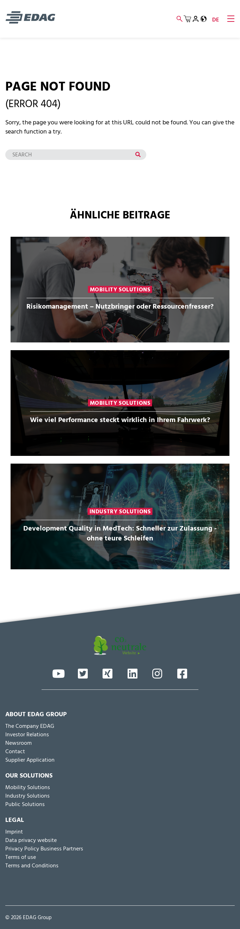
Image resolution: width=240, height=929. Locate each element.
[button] (204, 19)
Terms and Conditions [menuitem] (32, 866)
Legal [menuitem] (14, 820)
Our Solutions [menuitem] (29, 776)
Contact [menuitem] (15, 752)
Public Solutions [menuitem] (25, 804)
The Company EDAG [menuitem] (29, 726)
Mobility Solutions (120, 289)
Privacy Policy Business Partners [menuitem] (44, 849)
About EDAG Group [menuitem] (36, 714)
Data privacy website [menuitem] (31, 840)
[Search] (75, 154)
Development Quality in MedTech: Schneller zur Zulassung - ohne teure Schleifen (120, 533)
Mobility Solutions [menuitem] (27, 788)
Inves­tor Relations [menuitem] (27, 735)
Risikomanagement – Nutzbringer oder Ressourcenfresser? (120, 306)
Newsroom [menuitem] (18, 743)
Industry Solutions (120, 511)
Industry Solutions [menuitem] (27, 796)
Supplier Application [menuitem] (30, 760)
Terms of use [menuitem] (20, 857)
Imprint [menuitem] (14, 832)
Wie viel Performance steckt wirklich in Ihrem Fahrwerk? (120, 419)
